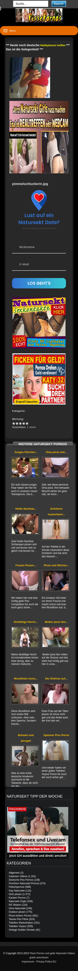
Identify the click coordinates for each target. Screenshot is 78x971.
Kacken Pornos (17, 897)
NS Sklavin (15, 904)
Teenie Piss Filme (18, 919)
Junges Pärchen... (25, 452)
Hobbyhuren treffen (53, 45)
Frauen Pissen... (25, 565)
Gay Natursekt (17, 890)
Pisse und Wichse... (56, 565)
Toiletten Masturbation (21, 922)
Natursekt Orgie (17, 901)
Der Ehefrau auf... (56, 678)
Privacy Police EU (46, 961)
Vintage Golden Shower (22, 929)
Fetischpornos (16, 886)
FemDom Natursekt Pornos (24, 883)
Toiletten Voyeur (17, 926)
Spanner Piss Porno (56, 735)
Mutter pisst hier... (56, 621)
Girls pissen (15, 894)
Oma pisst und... (56, 452)
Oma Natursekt (17, 908)
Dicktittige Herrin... (26, 621)
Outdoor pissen (17, 911)
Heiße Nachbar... (25, 508)
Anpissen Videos (18, 876)
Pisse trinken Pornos (20, 915)
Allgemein (14, 872)
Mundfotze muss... (26, 678)
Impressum (28, 961)
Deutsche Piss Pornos (21, 879)
